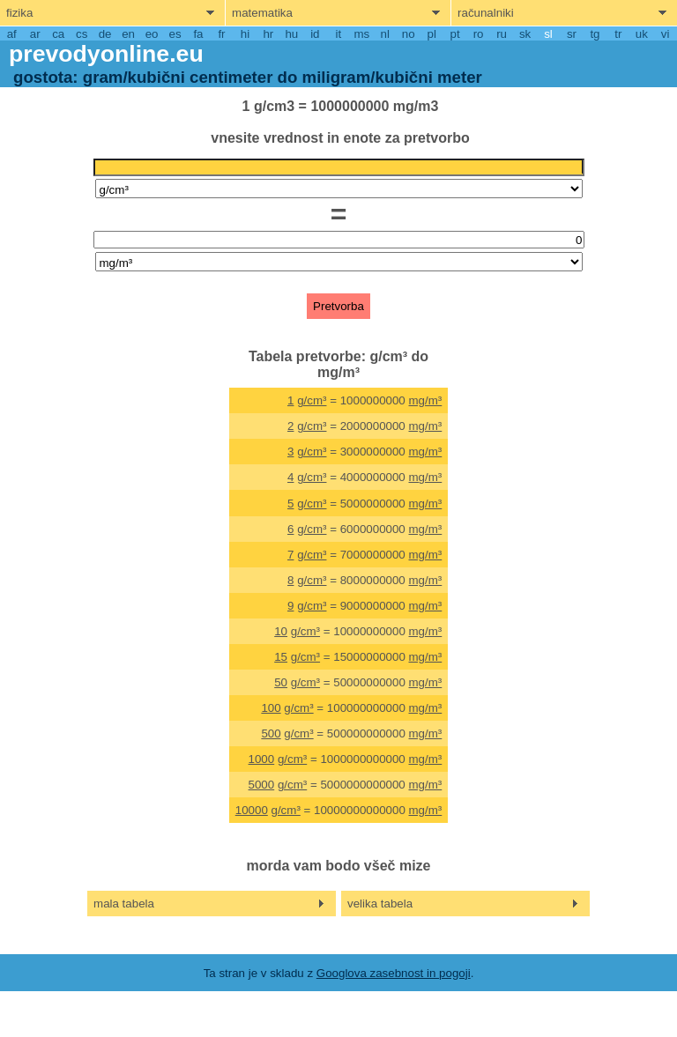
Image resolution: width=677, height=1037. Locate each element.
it (338, 34)
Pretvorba (338, 306)
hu (291, 34)
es (174, 34)
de (105, 34)
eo (152, 34)
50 (280, 682)
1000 (262, 759)
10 (280, 631)
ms (361, 34)
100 (270, 708)
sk (525, 34)
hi (245, 34)
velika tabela (380, 903)
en (128, 34)
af (12, 34)
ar (35, 34)
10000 (251, 810)
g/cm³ (311, 400)
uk (642, 34)
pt (455, 34)
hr (268, 34)
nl (385, 34)
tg (594, 34)
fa (198, 34)
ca (58, 34)
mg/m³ (426, 400)
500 (270, 733)
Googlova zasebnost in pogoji (393, 973)
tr (617, 34)
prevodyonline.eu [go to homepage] (106, 54)
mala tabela (123, 903)
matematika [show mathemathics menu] (262, 12)
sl (548, 34)
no (408, 34)
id (314, 34)
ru (501, 34)
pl (431, 34)
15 (280, 656)
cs (81, 34)
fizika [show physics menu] (19, 12)
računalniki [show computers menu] (486, 12)
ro (478, 34)
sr (572, 34)
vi (665, 34)
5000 (262, 784)
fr (221, 34)
